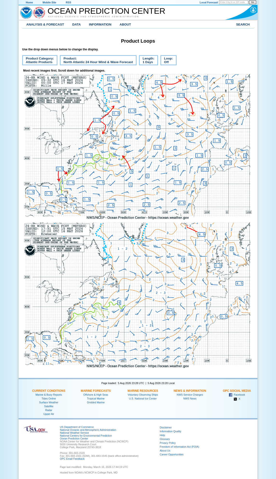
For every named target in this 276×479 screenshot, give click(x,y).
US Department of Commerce (77, 427)
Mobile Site (49, 2)
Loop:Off (166, 61)
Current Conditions (48, 391)
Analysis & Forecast (45, 24)
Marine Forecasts (96, 391)
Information (100, 24)
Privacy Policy (168, 442)
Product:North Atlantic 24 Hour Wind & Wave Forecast (96, 61)
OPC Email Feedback (72, 458)
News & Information (189, 391)
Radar (48, 410)
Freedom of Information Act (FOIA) (179, 446)
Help (162, 435)
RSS (68, 2)
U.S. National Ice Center (143, 398)
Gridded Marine (95, 402)
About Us (165, 450)
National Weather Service (74, 432)
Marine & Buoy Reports (48, 394)
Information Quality (170, 431)
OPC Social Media (237, 391)
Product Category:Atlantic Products (38, 61)
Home (29, 2)
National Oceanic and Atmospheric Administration (93, 16)
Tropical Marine (95, 398)
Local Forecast (209, 2)
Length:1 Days (146, 61)
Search (243, 24)
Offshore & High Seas (95, 394)
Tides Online (48, 398)
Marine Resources (143, 391)
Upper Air (48, 413)
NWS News (189, 398)
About (125, 24)
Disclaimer (166, 427)
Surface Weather (48, 402)
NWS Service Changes (190, 394)
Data (76, 24)
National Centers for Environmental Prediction (86, 435)
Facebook (237, 394)
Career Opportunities (172, 454)
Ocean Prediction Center (106, 10)
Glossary (165, 439)
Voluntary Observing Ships (143, 394)
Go (252, 2)
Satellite (48, 406)
